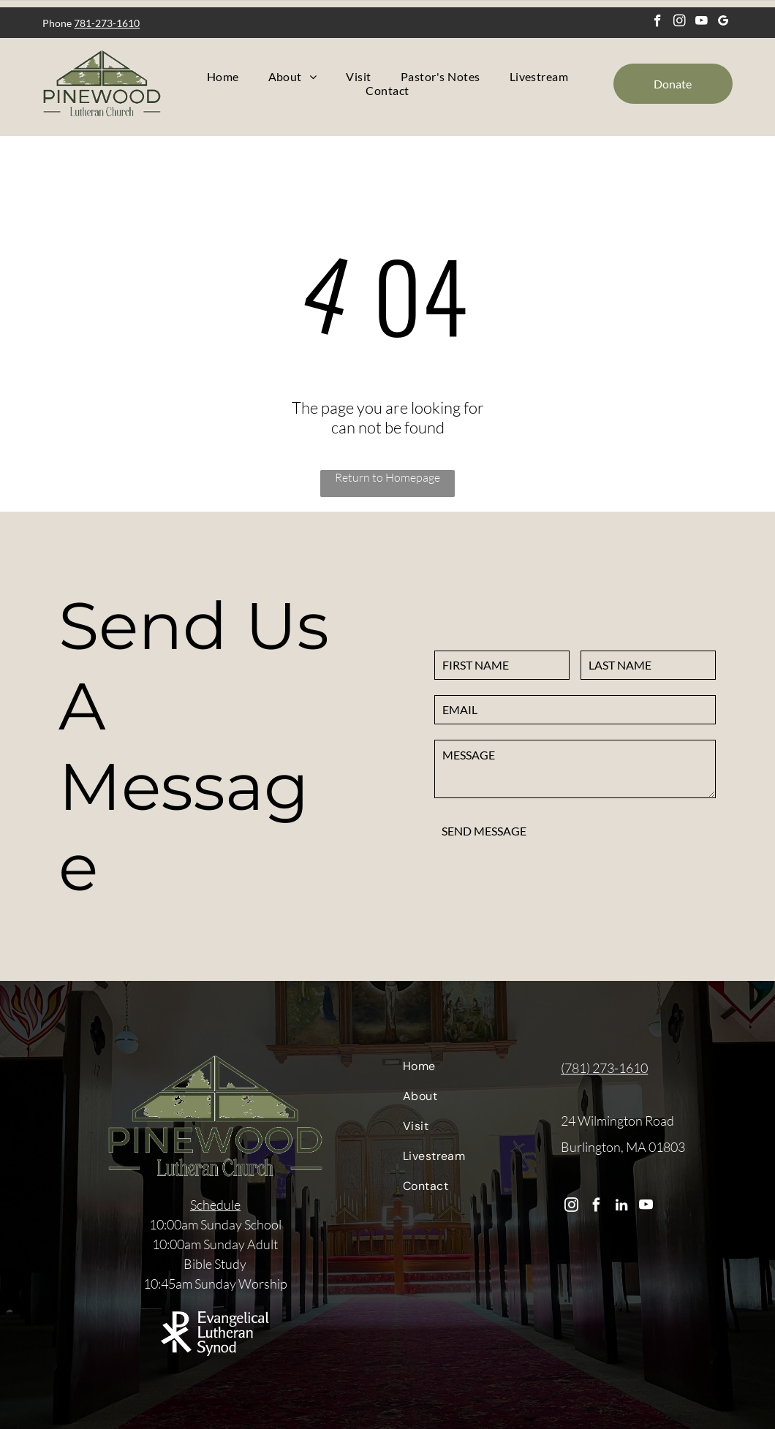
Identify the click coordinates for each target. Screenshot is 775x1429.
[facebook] (658, 23)
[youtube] (701, 23)
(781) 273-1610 (604, 1068)
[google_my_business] (723, 23)
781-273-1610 (107, 23)
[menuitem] (223, 76)
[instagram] (679, 23)
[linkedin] (621, 1206)
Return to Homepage (387, 477)
